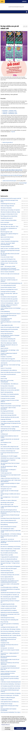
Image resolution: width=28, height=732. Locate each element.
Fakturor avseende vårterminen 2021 (8, 520)
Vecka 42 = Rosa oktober (6, 368)
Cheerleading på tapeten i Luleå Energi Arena (10, 633)
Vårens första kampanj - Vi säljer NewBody (10, 426)
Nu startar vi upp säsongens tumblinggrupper (10, 566)
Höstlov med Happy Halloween (7, 205)
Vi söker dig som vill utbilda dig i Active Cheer (10, 688)
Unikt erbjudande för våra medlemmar (9, 370)
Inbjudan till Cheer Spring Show (7, 331)
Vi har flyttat (3, 376)
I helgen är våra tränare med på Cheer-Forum (10, 478)
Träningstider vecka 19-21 (6, 488)
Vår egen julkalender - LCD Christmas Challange (11, 534)
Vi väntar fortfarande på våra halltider (8, 220)
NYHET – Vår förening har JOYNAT (8, 266)
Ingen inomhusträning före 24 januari (8, 526)
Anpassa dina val (5, 724)
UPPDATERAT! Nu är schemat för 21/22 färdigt (10, 458)
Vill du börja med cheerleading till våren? (9, 522)
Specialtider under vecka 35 (6, 218)
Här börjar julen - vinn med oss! (7, 648)
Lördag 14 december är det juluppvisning (9, 241)
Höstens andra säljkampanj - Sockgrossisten (10, 548)
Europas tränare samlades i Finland (8, 287)
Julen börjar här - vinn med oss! (7, 539)
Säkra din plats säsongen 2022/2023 (8, 415)
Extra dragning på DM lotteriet (7, 411)
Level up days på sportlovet (6, 333)
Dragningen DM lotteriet (6, 419)
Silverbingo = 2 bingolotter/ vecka (9, 112)
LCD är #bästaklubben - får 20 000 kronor (9, 383)
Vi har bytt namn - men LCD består (8, 340)
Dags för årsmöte (4, 348)
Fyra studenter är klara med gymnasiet (9, 296)
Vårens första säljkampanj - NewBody (9, 343)
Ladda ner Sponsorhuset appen (9, 180)
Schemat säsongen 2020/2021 (7, 572)
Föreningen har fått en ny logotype (8, 291)
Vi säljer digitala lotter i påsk (7, 325)
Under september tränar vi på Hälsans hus (10, 701)
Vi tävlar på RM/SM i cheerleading (8, 396)
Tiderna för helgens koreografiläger (8, 550)
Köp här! (13, 131)
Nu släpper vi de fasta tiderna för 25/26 (9, 214)
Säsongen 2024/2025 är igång (7, 246)
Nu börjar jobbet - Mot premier (7, 385)
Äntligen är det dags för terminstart (8, 671)
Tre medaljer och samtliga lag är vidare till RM (10, 421)
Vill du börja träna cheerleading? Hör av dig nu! (11, 712)
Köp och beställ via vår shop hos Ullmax (9, 552)
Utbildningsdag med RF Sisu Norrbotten (9, 329)
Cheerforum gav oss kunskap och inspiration (10, 209)
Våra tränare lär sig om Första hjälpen (9, 486)
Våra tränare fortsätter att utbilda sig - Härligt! (10, 212)
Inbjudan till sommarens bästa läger (8, 388)
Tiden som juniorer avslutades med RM (9, 301)
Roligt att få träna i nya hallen (7, 554)
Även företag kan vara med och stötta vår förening (11, 175)
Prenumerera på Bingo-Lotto (7, 570)
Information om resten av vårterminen (9, 500)
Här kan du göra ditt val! (7, 142)
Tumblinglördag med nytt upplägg (8, 428)
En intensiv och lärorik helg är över (8, 450)
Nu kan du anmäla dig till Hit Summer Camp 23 (10, 313)
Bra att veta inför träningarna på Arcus (9, 509)
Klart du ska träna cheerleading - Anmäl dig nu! (11, 631)
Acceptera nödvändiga (7, 728)
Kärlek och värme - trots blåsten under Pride (10, 248)
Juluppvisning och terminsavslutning (8, 637)
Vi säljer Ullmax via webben (6, 699)
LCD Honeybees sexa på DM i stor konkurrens (10, 686)
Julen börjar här (4, 362)
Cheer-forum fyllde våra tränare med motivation (11, 372)
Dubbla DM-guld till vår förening (7, 617)
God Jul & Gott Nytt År (5, 239)
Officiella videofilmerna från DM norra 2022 (10, 417)
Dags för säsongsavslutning (7, 392)
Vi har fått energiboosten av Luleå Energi (9, 587)
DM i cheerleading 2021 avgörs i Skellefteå (10, 596)
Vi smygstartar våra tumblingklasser (8, 666)
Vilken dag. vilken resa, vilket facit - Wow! (9, 226)
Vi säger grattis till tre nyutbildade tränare (9, 557)
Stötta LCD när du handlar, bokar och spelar (10, 327)
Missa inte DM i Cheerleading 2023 (8, 338)
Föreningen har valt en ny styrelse (8, 398)
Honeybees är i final (5, 642)
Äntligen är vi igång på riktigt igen (8, 697)
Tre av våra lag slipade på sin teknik (8, 285)
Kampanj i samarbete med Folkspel (8, 608)
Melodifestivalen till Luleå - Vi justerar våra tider (11, 635)
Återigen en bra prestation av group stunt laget (11, 405)
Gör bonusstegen (23, 182)
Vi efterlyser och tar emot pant (7, 413)
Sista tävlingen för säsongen (7, 224)
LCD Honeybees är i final (6, 442)
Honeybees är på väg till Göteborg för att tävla (10, 360)
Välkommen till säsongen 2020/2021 (8, 598)
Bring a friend (3, 444)
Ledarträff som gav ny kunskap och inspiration (11, 693)
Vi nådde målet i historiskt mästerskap (9, 261)
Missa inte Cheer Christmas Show (8, 278)
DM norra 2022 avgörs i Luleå (7, 504)
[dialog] (14, 723)
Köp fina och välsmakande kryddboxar (9, 559)
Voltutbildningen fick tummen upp (8, 203)
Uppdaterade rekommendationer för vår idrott (10, 592)
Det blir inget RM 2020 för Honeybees (9, 610)
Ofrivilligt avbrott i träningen (6, 703)
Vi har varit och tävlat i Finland (7, 257)
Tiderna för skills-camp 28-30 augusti (9, 568)
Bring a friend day (4, 621)
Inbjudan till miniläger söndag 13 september (10, 561)
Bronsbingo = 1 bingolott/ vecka (9, 110)
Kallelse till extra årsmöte (6, 403)
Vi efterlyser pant (4, 434)
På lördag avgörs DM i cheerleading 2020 (9, 619)
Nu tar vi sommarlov (5, 222)
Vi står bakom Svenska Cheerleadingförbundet (11, 681)
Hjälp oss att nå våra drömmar (7, 237)
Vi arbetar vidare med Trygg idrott (8, 358)
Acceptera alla (20, 728)
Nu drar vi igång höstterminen (7, 576)
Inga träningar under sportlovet (7, 502)
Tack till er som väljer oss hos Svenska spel (10, 273)
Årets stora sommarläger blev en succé (9, 289)
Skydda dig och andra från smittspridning (10, 612)
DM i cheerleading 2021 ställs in (7, 528)
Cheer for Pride (4, 378)
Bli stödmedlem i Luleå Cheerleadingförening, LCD (11, 283)
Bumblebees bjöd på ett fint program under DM (11, 198)
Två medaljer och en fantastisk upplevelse (10, 394)
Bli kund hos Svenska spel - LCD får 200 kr (10, 695)
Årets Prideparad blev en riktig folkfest (9, 216)
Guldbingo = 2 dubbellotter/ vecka (9, 113)
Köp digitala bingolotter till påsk (7, 604)
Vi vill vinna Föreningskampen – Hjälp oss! (10, 303)
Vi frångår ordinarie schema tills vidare (9, 606)
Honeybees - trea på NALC (6, 356)
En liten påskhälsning (5, 311)
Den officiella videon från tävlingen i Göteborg (10, 629)
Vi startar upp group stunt (6, 473)
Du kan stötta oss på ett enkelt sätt (8, 374)
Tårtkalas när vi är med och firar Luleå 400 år (10, 390)
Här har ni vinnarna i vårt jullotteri (7, 271)
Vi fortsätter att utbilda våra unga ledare (9, 298)
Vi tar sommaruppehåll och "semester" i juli (10, 594)
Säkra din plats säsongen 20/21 (7, 578)
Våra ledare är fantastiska (6, 207)
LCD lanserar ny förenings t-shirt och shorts (10, 574)
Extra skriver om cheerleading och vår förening (10, 546)
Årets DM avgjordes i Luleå (6, 231)
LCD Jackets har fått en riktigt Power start (9, 446)
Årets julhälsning (4, 524)
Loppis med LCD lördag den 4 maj (8, 259)
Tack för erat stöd (4, 544)
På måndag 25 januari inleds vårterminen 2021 (10, 518)
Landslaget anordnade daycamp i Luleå (9, 627)
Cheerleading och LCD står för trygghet (9, 456)
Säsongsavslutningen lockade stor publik (10, 676)
